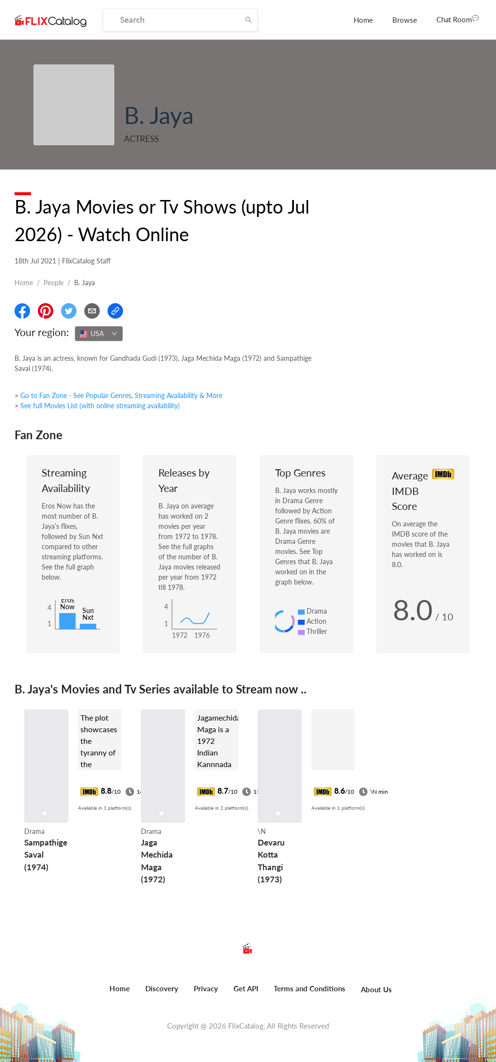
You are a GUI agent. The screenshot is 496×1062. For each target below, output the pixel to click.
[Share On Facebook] (22, 311)
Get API (245, 988)
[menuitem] (363, 19)
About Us (376, 989)
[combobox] (99, 333)
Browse (404, 19)
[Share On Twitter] (69, 311)
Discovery (161, 988)
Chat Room (457, 19)
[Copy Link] (115, 311)
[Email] (92, 311)
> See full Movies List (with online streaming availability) (97, 405)
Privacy (206, 988)
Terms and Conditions (309, 988)
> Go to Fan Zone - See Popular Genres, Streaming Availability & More (118, 395)
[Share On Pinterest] (45, 311)
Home (363, 19)
